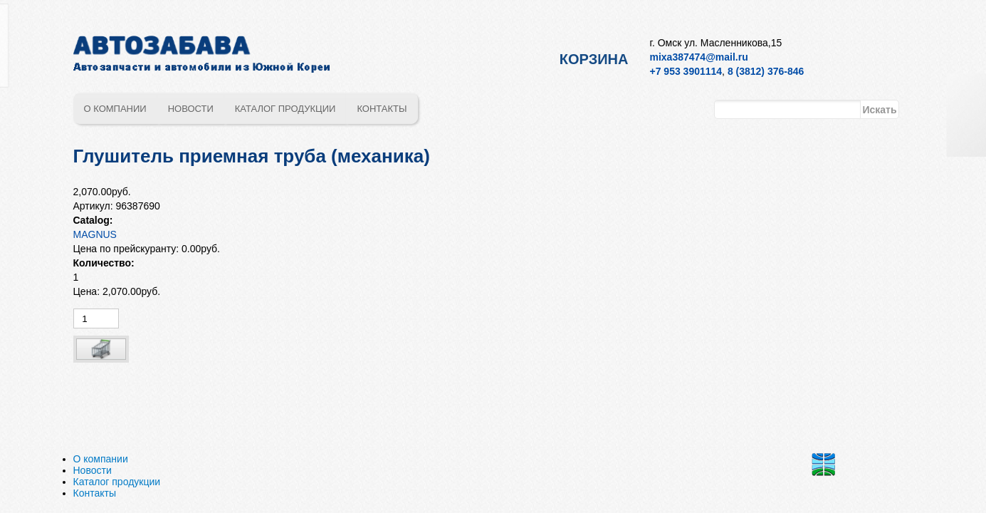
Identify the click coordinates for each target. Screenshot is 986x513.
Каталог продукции (285, 108)
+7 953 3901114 (686, 71)
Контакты (382, 108)
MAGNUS (95, 234)
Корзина (594, 59)
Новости (191, 108)
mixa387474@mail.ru (699, 57)
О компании (115, 108)
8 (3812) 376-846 (766, 71)
